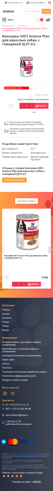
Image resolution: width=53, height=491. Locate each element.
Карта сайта (8, 359)
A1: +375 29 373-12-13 (17, 404)
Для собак (22, 26)
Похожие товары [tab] (26, 201)
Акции (5, 330)
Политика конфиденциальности (19, 376)
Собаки (6, 309)
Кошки (5, 313)
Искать (46, 11)
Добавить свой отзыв (14, 180)
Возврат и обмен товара (15, 380)
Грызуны (7, 318)
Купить (42, 105)
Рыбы (5, 326)
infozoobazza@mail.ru (17, 415)
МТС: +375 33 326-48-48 (18, 408)
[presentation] (2, 250)
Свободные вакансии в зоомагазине (21, 355)
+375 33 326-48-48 (36, 3)
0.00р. (48, 19)
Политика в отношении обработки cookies (24, 371)
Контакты (7, 367)
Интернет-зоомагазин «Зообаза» (24, 454)
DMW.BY (37, 481)
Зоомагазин (7, 26)
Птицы (5, 322)
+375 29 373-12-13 (15, 3)
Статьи (5, 363)
